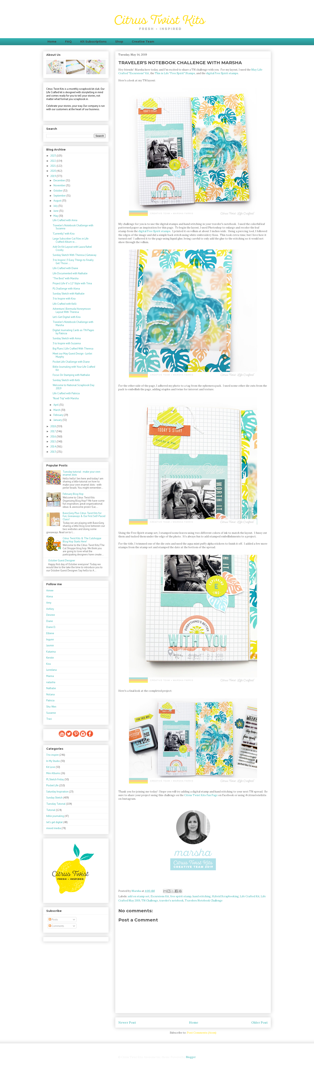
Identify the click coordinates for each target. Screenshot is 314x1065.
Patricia (50, 700)
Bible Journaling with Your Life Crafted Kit (74, 368)
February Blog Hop (73, 494)
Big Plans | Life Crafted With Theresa (73, 348)
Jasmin (50, 645)
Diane (49, 621)
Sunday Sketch (54, 797)
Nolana (50, 694)
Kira (48, 664)
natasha (50, 682)
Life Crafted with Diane (65, 268)
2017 (53, 431)
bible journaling (55, 816)
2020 (53, 171)
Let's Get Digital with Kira (67, 317)
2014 (53, 446)
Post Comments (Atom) (201, 1032)
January (57, 420)
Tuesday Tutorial (55, 803)
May (56, 216)
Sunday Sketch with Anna (67, 338)
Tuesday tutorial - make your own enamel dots (81, 473)
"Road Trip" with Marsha (66, 398)
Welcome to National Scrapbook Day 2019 (73, 386)
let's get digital (54, 822)
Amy (48, 602)
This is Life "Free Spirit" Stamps (175, 73)
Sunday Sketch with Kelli (66, 380)
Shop (119, 41)
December (59, 180)
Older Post (259, 1022)
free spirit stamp (180, 896)
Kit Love (50, 767)
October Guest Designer (61, 560)
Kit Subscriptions (93, 41)
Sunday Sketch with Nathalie (69, 293)
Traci (49, 719)
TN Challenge (149, 900)
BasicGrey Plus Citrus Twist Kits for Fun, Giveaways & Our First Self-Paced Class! (84, 516)
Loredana (51, 670)
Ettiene (50, 633)
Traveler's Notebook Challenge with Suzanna (73, 227)
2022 (53, 161)
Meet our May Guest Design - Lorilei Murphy (72, 355)
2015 (53, 441)
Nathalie (51, 688)
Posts (53, 919)
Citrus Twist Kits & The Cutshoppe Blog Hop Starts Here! (82, 540)
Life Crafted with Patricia (66, 393)
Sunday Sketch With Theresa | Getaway (74, 255)
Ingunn (50, 639)
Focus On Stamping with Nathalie (71, 375)
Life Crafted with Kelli (64, 303)
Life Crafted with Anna (65, 220)
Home (51, 41)
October (58, 190)
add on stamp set (138, 896)
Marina (50, 676)
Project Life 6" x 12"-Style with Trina (72, 283)
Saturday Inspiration (57, 791)
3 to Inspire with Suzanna (67, 343)
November (59, 185)
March (57, 410)
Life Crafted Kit (250, 896)
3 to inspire (52, 755)
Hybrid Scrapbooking (225, 896)
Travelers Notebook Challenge (203, 900)
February (58, 415)
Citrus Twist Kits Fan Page (201, 795)
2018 (53, 426)
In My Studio (53, 761)
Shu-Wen (51, 706)
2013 (53, 451)
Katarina (51, 651)
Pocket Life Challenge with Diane (71, 361)
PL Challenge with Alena (66, 288)
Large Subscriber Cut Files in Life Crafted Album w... (71, 240)
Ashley (50, 609)
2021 (53, 166)
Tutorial (50, 810)
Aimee (49, 590)
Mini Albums (53, 773)
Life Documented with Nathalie (70, 273)
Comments (56, 926)
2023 (53, 155)
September (59, 195)
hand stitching (202, 896)
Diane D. (51, 627)
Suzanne (51, 713)
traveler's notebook (171, 900)
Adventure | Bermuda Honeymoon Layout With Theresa (72, 310)
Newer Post (127, 1022)
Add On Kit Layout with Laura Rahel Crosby (72, 248)
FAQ (68, 41)
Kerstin (50, 657)
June (56, 211)
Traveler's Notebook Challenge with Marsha (73, 323)
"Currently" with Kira (63, 233)
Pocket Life (52, 785)
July (55, 206)
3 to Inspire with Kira (64, 298)
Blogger (190, 1057)
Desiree (50, 615)
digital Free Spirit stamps (222, 73)
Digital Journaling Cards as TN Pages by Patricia (73, 331)
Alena (49, 596)
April (56, 404)
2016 (53, 436)
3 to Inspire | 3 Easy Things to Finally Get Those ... (73, 261)
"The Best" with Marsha (65, 278)
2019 (53, 176)
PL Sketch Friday (55, 779)
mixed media (53, 828)
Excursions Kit (160, 896)
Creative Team (143, 41)
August (57, 200)
